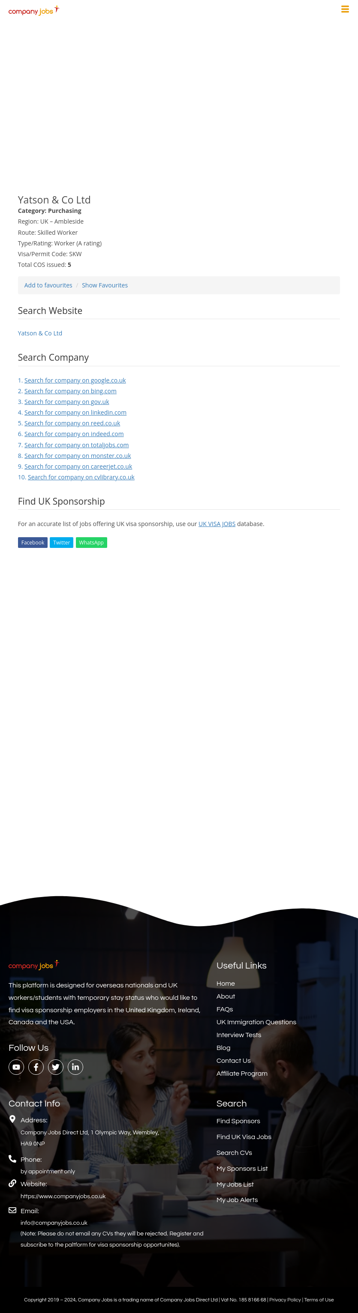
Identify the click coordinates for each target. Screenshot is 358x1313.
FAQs (225, 1009)
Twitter (61, 542)
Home (226, 983)
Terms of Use (319, 1300)
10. (76, 477)
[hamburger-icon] (345, 10)
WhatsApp (91, 542)
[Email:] (12, 1210)
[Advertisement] (179, 102)
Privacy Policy (285, 1300)
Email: (30, 1211)
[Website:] (12, 1183)
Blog (223, 1047)
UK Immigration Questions (256, 1022)
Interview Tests (239, 1035)
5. (69, 423)
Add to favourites (48, 285)
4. (72, 412)
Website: (34, 1184)
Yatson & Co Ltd (40, 333)
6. (71, 434)
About (226, 996)
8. (74, 456)
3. (63, 402)
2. (67, 391)
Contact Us (234, 1060)
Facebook (32, 542)
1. (72, 380)
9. (75, 466)
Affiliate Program (242, 1073)
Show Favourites (105, 285)
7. (73, 445)
